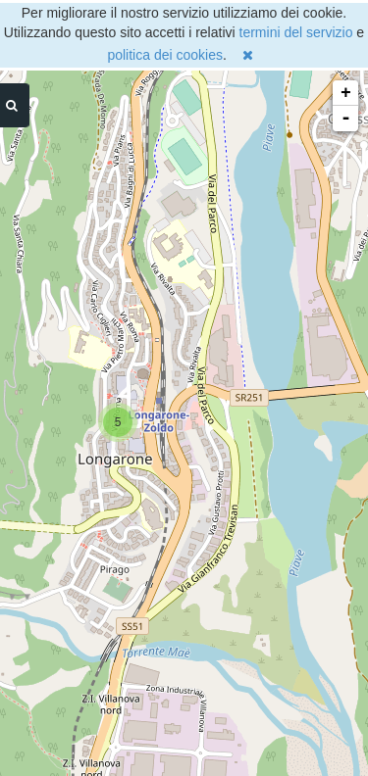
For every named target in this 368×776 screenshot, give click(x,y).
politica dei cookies (165, 55)
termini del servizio (296, 32)
